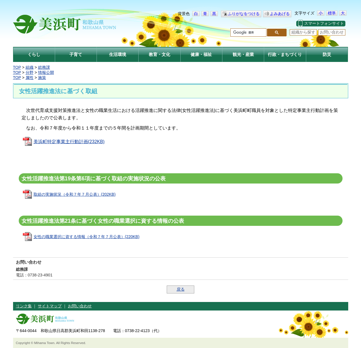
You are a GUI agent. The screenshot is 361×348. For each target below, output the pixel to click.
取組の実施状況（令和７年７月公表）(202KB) (75, 194)
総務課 (44, 67)
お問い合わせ (332, 32)
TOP (17, 67)
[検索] (247, 32)
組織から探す (303, 32)
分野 (30, 72)
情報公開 (46, 72)
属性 (30, 77)
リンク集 (24, 306)
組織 (30, 67)
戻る (181, 289)
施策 (42, 77)
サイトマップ (50, 306)
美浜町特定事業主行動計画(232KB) (69, 141)
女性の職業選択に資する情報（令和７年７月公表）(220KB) (86, 236)
